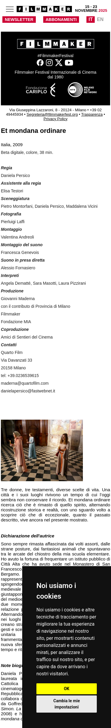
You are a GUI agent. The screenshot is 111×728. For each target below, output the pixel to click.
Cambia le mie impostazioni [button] (66, 703)
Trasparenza (92, 114)
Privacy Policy (55, 119)
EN (100, 19)
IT (91, 19)
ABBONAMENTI (61, 19)
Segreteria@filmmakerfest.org (52, 114)
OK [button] (67, 688)
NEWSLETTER (19, 19)
